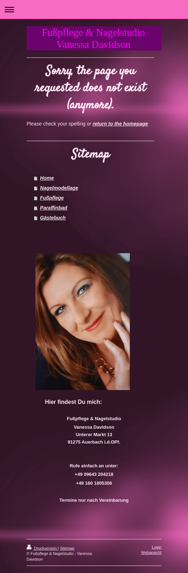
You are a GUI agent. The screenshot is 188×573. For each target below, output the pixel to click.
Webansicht (151, 552)
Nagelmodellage (59, 188)
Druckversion (42, 548)
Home (47, 178)
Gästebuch (53, 218)
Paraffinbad (53, 208)
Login (156, 547)
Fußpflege (52, 198)
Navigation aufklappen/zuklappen (94, 9)
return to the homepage (120, 124)
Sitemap (67, 548)
